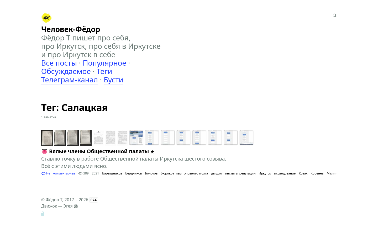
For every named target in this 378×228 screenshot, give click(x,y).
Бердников (133, 173)
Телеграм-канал (69, 79)
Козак (303, 173)
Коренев (317, 173)
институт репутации (240, 173)
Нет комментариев (58, 173)
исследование (285, 173)
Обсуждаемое (66, 71)
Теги (104, 71)
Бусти (113, 79)
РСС (93, 200)
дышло (216, 173)
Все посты (59, 63)
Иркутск (265, 173)
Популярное (104, 63)
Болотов (151, 173)
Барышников (112, 173)
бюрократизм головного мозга (184, 173)
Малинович (336, 173)
